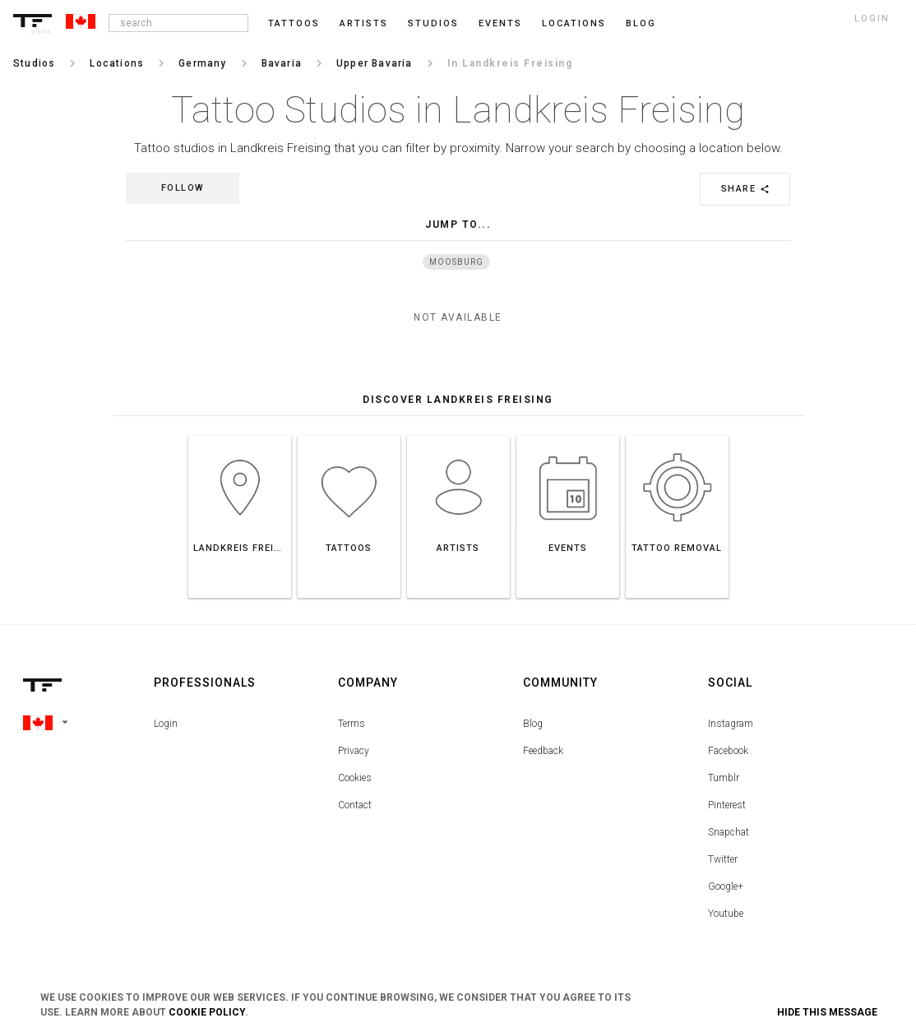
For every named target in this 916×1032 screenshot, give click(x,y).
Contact (355, 805)
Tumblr (723, 778)
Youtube (725, 913)
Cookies (355, 778)
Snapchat (728, 832)
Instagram (730, 723)
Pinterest (727, 805)
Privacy (353, 751)
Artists (364, 23)
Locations (574, 23)
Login (166, 723)
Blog (533, 723)
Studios (433, 23)
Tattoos (294, 23)
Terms (351, 723)
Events (500, 23)
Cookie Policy (207, 1012)
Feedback (543, 751)
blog (641, 23)
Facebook (728, 751)
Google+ (725, 886)
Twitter (723, 859)
